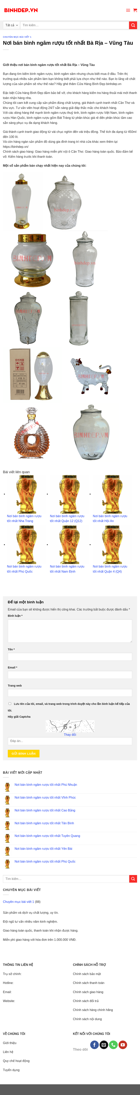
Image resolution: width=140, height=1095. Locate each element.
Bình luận (15, 615)
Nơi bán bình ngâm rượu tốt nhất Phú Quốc (45, 861)
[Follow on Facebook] (94, 1045)
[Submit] (133, 25)
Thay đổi (70, 734)
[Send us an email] (104, 1045)
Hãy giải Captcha (19, 716)
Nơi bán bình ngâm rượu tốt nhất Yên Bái (43, 848)
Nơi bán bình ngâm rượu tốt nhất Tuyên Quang (47, 835)
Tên (11, 649)
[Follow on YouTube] (123, 1045)
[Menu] (128, 10)
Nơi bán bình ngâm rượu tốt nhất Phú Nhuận (46, 784)
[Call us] (113, 1045)
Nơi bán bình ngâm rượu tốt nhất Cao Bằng (45, 810)
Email (12, 667)
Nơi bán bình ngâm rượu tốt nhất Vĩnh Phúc (45, 797)
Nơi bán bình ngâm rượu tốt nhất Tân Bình (44, 823)
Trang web (15, 685)
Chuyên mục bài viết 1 (17, 37)
